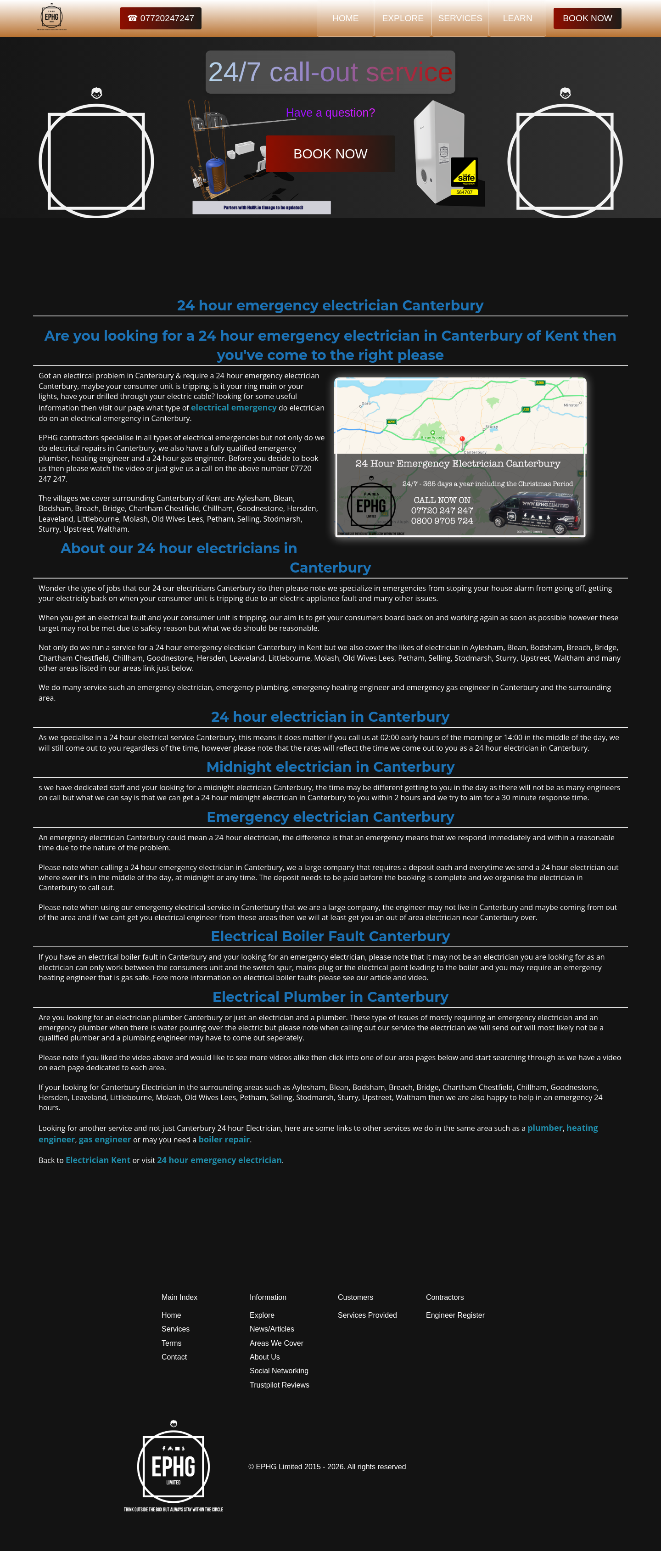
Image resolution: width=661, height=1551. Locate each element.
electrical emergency (234, 407)
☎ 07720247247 (161, 18)
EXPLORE (403, 18)
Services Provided (367, 1315)
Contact (174, 1357)
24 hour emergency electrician (219, 1159)
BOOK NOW (587, 18)
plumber (545, 1127)
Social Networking (279, 1371)
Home (171, 1315)
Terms (172, 1343)
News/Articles (272, 1329)
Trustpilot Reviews (279, 1385)
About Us (265, 1357)
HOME (345, 18)
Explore (262, 1315)
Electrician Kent (98, 1159)
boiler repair (224, 1139)
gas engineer (105, 1139)
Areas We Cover (276, 1343)
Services (176, 1329)
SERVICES (460, 18)
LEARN (517, 18)
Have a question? (330, 112)
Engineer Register (455, 1315)
